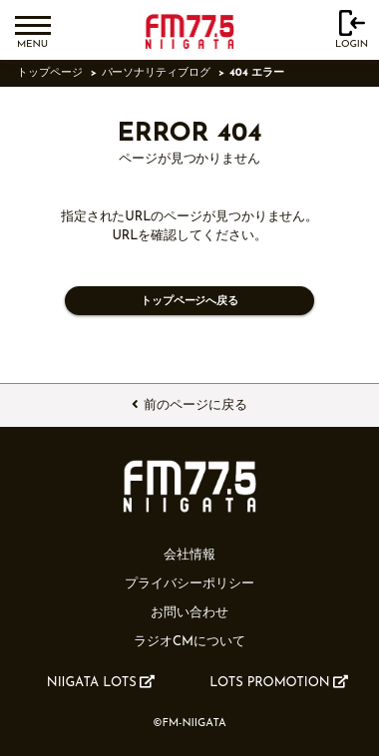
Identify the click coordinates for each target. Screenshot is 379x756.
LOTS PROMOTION (278, 682)
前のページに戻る (189, 405)
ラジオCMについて (189, 641)
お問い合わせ (189, 612)
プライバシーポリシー (189, 583)
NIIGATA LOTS (101, 682)
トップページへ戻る (189, 301)
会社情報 (189, 555)
